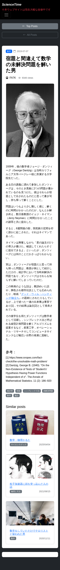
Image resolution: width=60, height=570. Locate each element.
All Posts (30, 35)
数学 (9, 51)
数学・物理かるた (20, 440)
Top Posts (29, 26)
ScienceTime (11, 4)
